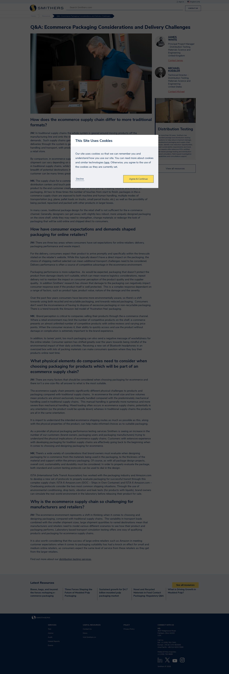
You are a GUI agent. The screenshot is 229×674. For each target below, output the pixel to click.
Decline (80, 178)
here (106, 162)
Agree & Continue (138, 179)
